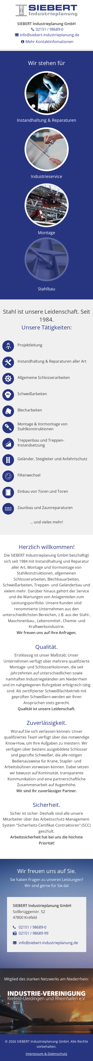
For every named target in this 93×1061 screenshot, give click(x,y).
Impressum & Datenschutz (46, 1053)
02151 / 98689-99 (30, 933)
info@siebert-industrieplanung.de (46, 34)
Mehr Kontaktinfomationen (46, 41)
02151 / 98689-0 (46, 29)
